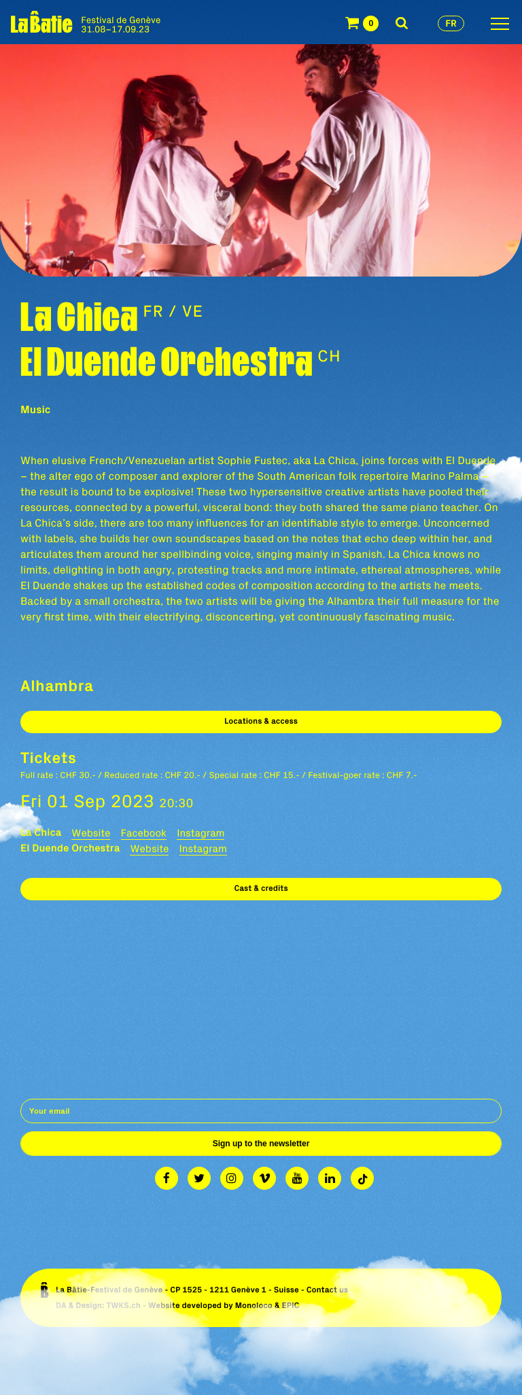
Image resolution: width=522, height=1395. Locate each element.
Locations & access (261, 721)
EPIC (290, 1305)
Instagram (200, 832)
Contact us (328, 1290)
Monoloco (254, 1305)
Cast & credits (261, 888)
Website (90, 832)
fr (451, 23)
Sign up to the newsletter (261, 1143)
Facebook (144, 832)
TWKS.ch (123, 1305)
